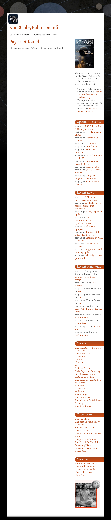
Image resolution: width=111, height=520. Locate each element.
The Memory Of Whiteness (88, 400)
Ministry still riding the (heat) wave (87, 233)
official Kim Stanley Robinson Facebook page (89, 95)
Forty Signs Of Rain (84, 377)
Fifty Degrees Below (85, 374)
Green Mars (81, 388)
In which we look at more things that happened (88, 206)
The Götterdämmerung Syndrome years (84, 220)
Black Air (79, 475)
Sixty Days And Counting (87, 371)
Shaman (79, 362)
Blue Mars (80, 385)
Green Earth (81, 356)
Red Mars (79, 391)
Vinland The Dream (84, 427)
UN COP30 (90, 143)
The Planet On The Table (87, 442)
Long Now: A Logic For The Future (87, 177)
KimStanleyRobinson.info (34, 28)
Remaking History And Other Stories (86, 449)
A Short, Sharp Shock (86, 463)
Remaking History (84, 445)
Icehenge (79, 403)
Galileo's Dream (82, 368)
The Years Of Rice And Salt (88, 379)
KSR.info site (81, 317)
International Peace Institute (86, 163)
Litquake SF (91, 146)
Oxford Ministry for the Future (88, 157)
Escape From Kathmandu (87, 439)
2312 (77, 365)
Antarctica (80, 382)
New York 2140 (82, 353)
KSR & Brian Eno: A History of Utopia (88, 128)
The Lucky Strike (83, 472)
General (81, 291)
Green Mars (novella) (85, 469)
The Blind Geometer (85, 466)
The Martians (81, 430)
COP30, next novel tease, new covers (86, 199)
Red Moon (80, 350)
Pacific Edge (81, 394)
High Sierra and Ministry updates (88, 251)
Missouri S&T (93, 167)
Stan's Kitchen (82, 419)
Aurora (78, 359)
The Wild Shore (83, 406)
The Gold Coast (83, 397)
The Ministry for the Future (89, 347)
